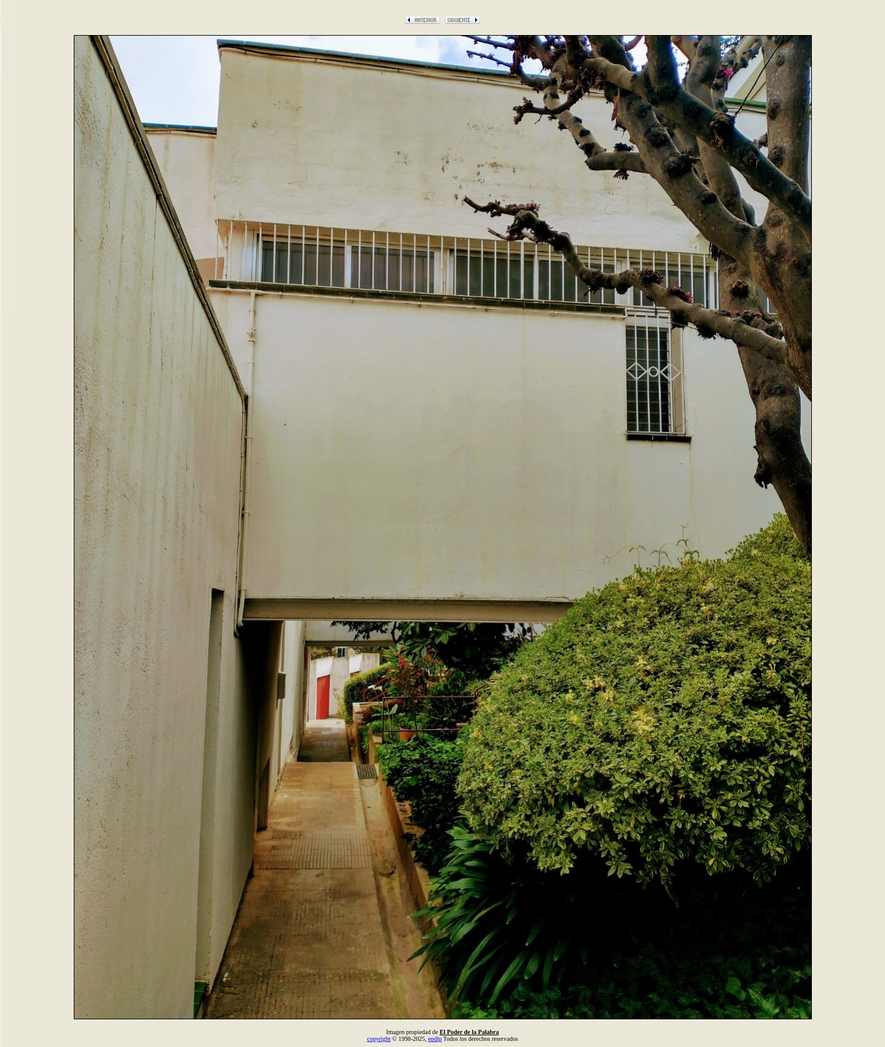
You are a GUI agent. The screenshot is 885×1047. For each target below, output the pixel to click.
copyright (378, 1038)
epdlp (434, 1038)
